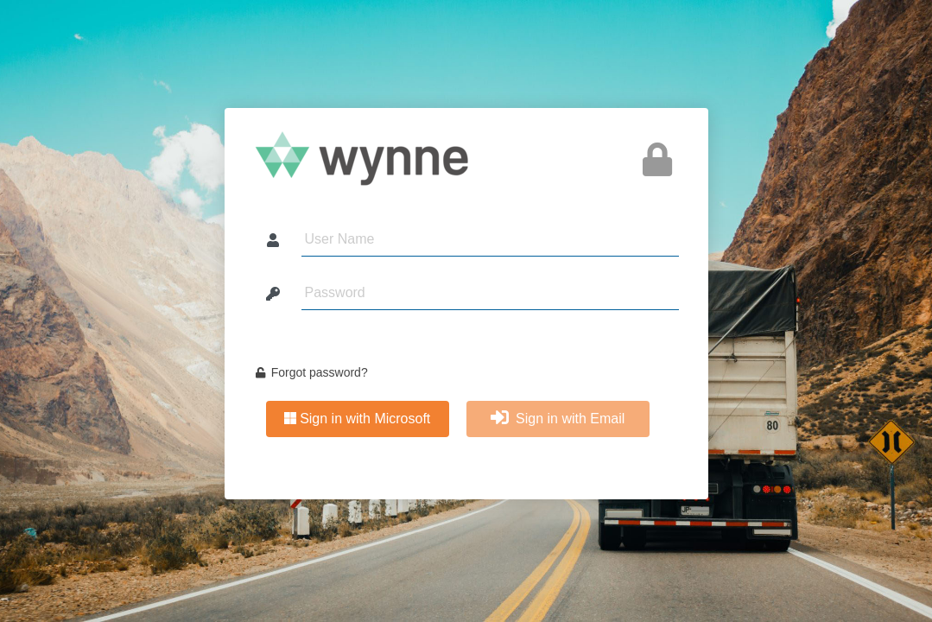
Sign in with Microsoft (357, 418)
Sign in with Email (558, 418)
